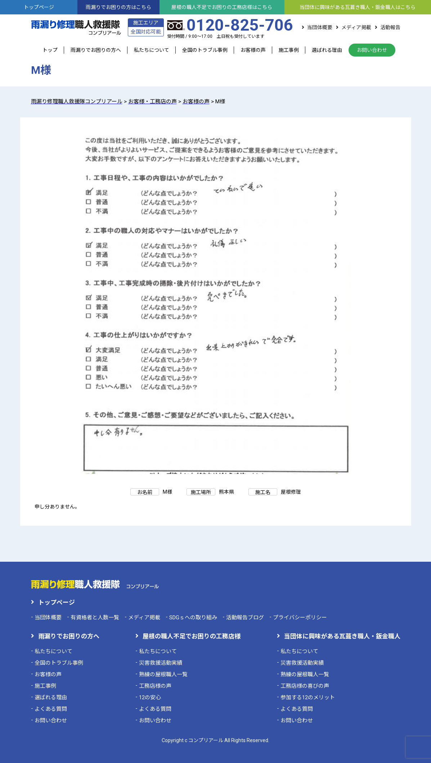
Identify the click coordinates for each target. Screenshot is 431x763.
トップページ (56, 602)
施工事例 (289, 50)
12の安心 (150, 697)
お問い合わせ (372, 50)
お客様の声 (253, 50)
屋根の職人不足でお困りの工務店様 (192, 636)
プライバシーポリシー (300, 617)
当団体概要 (319, 27)
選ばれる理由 (327, 50)
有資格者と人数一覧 (95, 617)
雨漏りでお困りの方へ (96, 50)
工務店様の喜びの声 (304, 686)
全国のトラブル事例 (205, 50)
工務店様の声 (155, 686)
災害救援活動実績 (160, 663)
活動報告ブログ (245, 617)
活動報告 (390, 27)
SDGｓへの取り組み (193, 617)
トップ (50, 50)
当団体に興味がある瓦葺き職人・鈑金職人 (342, 636)
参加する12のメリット (307, 697)
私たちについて (151, 50)
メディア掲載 (356, 27)
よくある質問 (51, 709)
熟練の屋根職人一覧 (163, 674)
